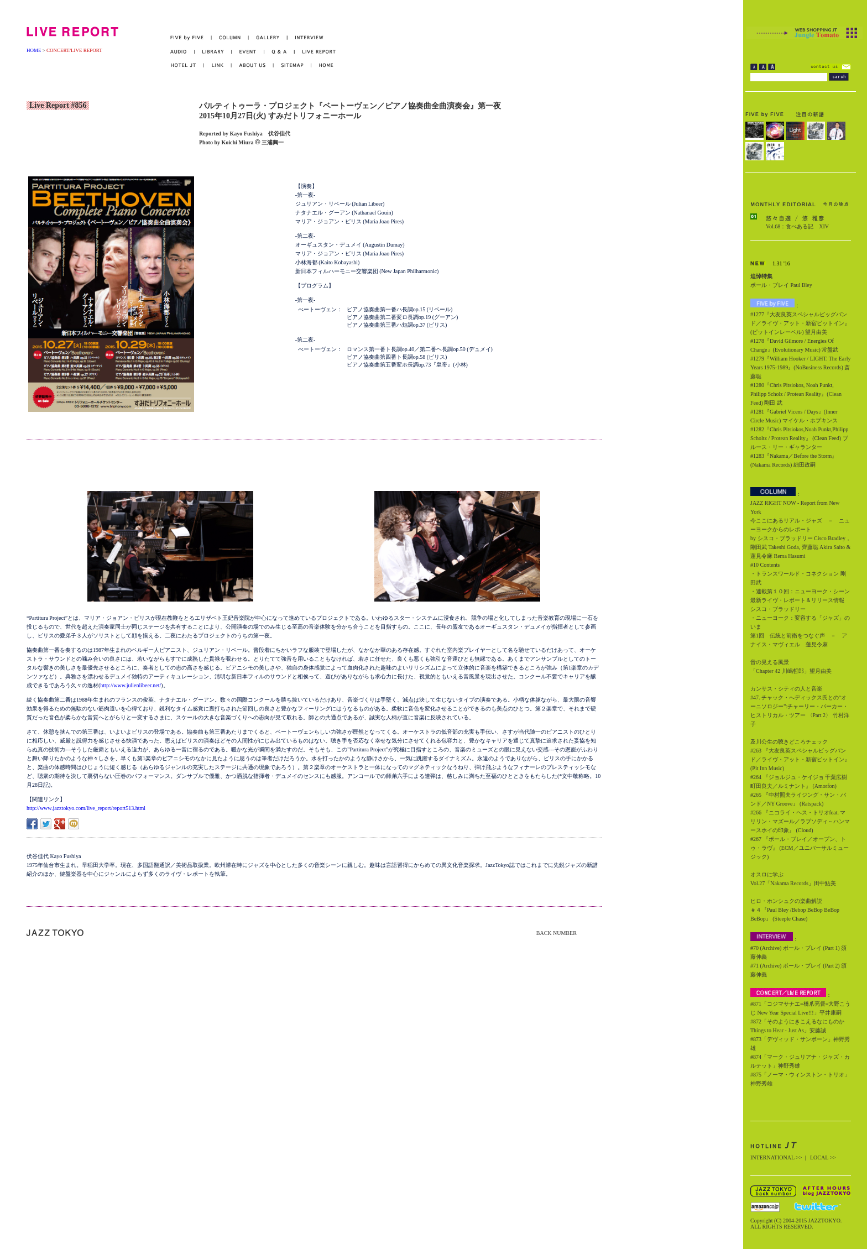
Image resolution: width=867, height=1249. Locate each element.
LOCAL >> (823, 1157)
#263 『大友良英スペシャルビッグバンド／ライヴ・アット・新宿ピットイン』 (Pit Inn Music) (800, 759)
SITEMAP (293, 65)
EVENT (248, 51)
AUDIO (182, 51)
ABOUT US (253, 65)
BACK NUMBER (556, 933)
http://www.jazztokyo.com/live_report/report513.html (86, 808)
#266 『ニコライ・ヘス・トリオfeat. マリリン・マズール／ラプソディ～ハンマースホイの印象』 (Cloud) (800, 821)
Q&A (279, 51)
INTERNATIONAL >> (776, 1157)
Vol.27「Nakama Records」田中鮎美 (793, 883)
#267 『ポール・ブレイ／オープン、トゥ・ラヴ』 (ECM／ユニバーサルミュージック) (799, 848)
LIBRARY (213, 51)
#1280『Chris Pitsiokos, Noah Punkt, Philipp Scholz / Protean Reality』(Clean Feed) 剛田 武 (796, 394)
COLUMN (230, 37)
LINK (218, 65)
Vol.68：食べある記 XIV (797, 226)
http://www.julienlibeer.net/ (130, 685)
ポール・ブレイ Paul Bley (781, 285)
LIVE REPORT (315, 51)
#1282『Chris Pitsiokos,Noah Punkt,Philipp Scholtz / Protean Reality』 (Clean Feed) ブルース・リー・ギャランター (799, 438)
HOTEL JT (187, 65)
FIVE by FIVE (191, 37)
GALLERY (268, 37)
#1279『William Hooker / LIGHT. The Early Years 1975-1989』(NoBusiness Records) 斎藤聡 (800, 367)
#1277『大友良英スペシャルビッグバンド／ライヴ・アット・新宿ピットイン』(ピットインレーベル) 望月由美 (800, 323)
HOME (34, 50)
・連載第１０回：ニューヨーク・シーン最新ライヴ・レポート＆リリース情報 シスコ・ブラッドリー (800, 600)
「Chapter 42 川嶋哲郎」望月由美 (791, 671)
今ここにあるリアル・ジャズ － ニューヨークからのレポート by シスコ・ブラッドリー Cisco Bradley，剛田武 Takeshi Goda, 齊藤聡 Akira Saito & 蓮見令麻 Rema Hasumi (800, 538)
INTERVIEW (305, 37)
